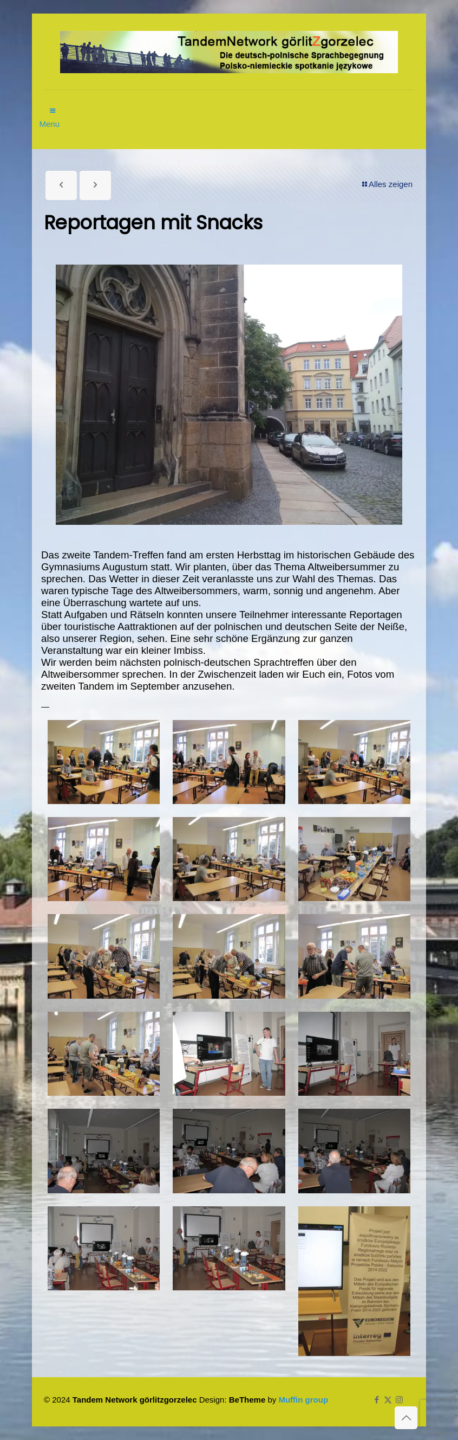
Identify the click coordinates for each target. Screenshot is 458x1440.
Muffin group (303, 1399)
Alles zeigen (387, 184)
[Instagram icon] (399, 1399)
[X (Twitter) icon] (388, 1399)
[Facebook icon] (376, 1399)
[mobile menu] (53, 105)
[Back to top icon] (406, 1417)
